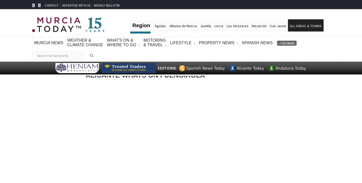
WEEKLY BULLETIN (107, 5)
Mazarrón (259, 26)
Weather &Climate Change (85, 42)
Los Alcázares (238, 26)
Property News (217, 43)
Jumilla (205, 26)
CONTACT (52, 5)
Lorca (218, 26)
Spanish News (257, 43)
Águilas (160, 26)
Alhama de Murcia (183, 26)
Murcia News (49, 43)
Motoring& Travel (154, 42)
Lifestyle (180, 43)
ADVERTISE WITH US (76, 5)
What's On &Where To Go (121, 42)
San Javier (278, 26)
